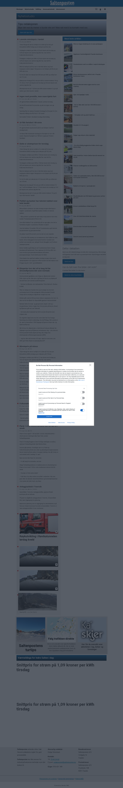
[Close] (90, 365)
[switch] (82, 392)
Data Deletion (52, 422)
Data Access (61, 422)
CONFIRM (49, 416)
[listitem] (61, 388)
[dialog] (61, 394)
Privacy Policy (71, 422)
